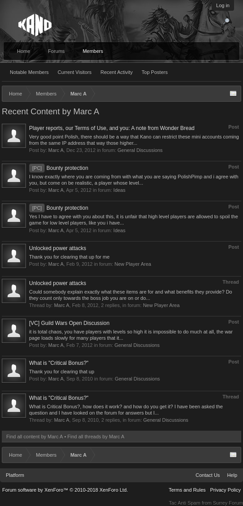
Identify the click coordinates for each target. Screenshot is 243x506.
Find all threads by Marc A (96, 436)
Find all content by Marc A (34, 436)
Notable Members (29, 72)
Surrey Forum (228, 503)
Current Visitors (75, 72)
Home (23, 51)
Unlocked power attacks (57, 248)
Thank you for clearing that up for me (69, 256)
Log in (223, 5)
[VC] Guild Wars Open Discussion (69, 323)
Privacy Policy (225, 490)
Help (232, 475)
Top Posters (155, 72)
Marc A (56, 150)
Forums (56, 51)
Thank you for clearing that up (61, 371)
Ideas (119, 190)
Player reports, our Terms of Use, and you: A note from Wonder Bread (112, 128)
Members (93, 51)
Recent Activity (116, 72)
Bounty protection (58, 168)
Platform (15, 475)
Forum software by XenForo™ (65, 490)
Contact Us (208, 475)
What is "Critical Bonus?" (59, 363)
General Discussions (140, 150)
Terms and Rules (187, 490)
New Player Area (133, 264)
